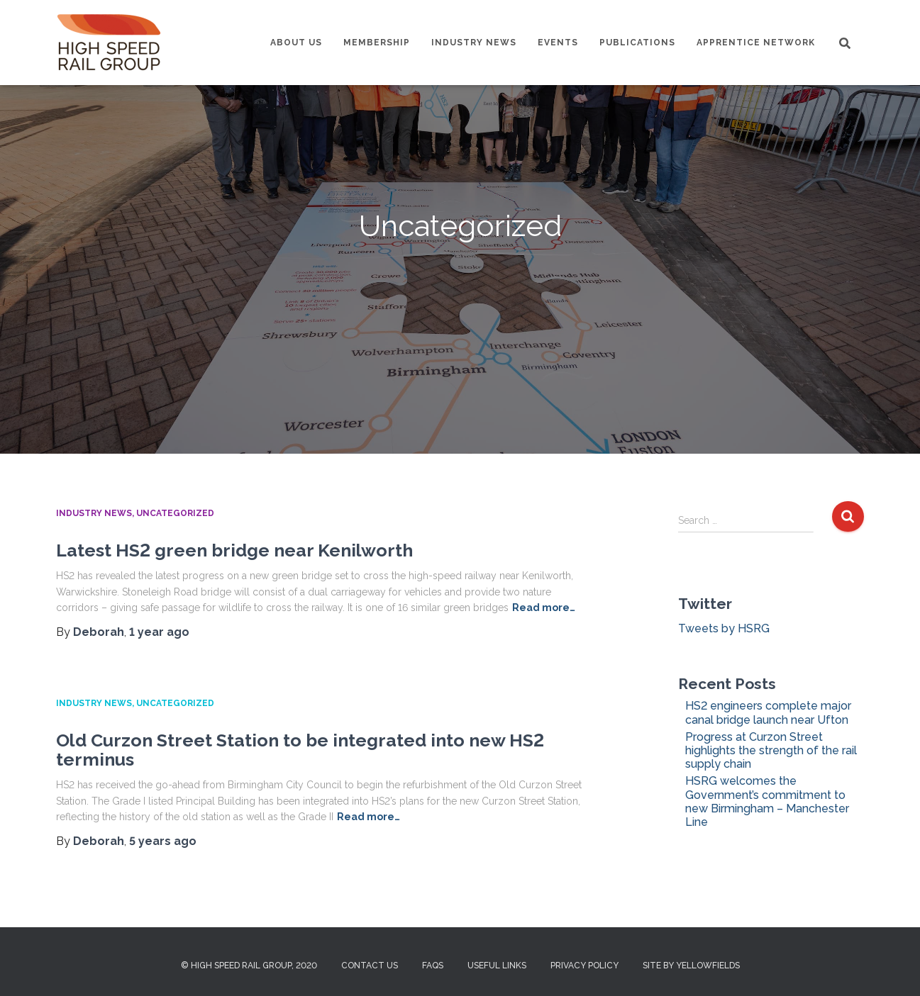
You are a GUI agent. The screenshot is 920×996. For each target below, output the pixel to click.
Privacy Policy (584, 965)
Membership (376, 42)
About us (296, 42)
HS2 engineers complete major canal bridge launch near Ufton (768, 712)
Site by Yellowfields (691, 965)
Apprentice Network (756, 42)
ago (159, 632)
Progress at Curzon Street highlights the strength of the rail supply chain (771, 750)
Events (558, 42)
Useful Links (496, 965)
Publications (637, 42)
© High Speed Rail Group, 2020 (249, 965)
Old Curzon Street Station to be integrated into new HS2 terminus (300, 750)
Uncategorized (175, 513)
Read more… (543, 607)
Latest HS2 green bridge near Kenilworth (234, 550)
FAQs (432, 965)
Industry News (473, 42)
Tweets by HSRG (724, 628)
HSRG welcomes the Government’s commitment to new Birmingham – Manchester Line (767, 801)
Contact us (369, 965)
